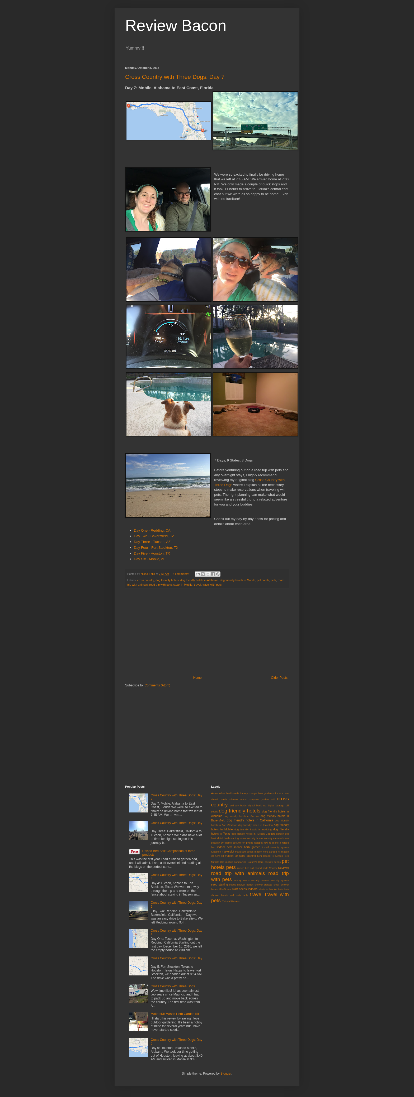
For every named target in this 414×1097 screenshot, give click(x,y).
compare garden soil (262, 799)
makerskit (228, 851)
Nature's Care (256, 861)
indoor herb (224, 847)
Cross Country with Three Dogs (173, 986)
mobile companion (235, 861)
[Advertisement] (207, 632)
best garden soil (267, 793)
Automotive (218, 793)
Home (197, 678)
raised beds (261, 868)
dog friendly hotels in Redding (252, 829)
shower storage (263, 884)
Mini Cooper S (265, 855)
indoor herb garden (247, 847)
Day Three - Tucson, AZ (152, 542)
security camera (260, 880)
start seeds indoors (244, 889)
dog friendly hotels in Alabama (199, 580)
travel (197, 584)
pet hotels (263, 580)
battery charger (248, 793)
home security (248, 838)
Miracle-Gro (217, 861)
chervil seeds (219, 799)
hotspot (258, 842)
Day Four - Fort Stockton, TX (156, 548)
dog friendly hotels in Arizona (241, 816)
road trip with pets (160, 584)
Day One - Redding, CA (152, 530)
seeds (232, 884)
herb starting (231, 838)
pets (273, 580)
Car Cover (283, 793)
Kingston (216, 851)
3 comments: (181, 573)
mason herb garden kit (267, 851)
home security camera (269, 838)
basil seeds (232, 793)
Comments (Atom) (157, 685)
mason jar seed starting (240, 855)
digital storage (275, 805)
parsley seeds (273, 861)
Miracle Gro (282, 855)
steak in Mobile (182, 584)
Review (273, 868)
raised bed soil (245, 868)
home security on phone (239, 842)
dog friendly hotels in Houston (255, 825)
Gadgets (270, 833)
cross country (145, 580)
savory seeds (242, 880)
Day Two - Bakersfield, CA (154, 536)
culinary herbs (238, 805)
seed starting (219, 884)
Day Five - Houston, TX (152, 553)
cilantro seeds (238, 799)
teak (280, 889)
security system (280, 880)
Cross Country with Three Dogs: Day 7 (174, 77)
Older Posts (279, 678)
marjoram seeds (244, 851)
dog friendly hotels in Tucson (248, 833)
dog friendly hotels (167, 580)
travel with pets (212, 584)
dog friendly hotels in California (250, 820)
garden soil (282, 833)
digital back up (257, 805)
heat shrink (217, 838)
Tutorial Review (230, 901)
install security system (275, 847)
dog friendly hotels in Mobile (237, 580)
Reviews (283, 867)
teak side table (239, 895)
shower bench (245, 884)
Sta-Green (225, 889)
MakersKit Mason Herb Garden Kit (175, 1014)
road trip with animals (238, 873)
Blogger (225, 1073)
